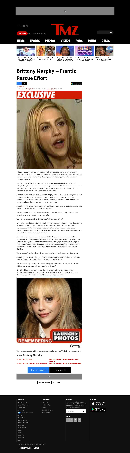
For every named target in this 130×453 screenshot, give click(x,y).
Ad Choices (21, 410)
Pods (79, 41)
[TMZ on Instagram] (27, 26)
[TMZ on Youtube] (24, 26)
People (19, 432)
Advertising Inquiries (47, 410)
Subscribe (84, 411)
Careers (44, 407)
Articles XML (21, 417)
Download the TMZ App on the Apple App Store (98, 403)
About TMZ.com (22, 402)
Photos (50, 41)
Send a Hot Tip (46, 405)
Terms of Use (21, 407)
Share (38, 370)
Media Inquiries (46, 412)
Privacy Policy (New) (23, 405)
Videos (65, 41)
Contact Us (45, 402)
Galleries (20, 430)
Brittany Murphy (44, 382)
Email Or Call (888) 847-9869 (37, 33)
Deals (106, 41)
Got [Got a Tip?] (22, 33)
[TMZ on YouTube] (75, 420)
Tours (92, 41)
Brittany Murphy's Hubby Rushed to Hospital (65, 363)
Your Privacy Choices (25, 412)
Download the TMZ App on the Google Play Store (98, 409)
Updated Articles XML (24, 422)
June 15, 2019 (51, 89)
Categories (21, 425)
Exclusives (56, 382)
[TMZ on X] (21, 26)
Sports (35, 41)
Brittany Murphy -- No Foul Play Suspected (32, 363)
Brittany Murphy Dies (24, 359)
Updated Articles (22, 420)
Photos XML (21, 438)
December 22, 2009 (27, 89)
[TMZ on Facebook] (18, 26)
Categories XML (22, 427)
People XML (21, 435)
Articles (20, 415)
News (21, 41)
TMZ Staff (21, 86)
